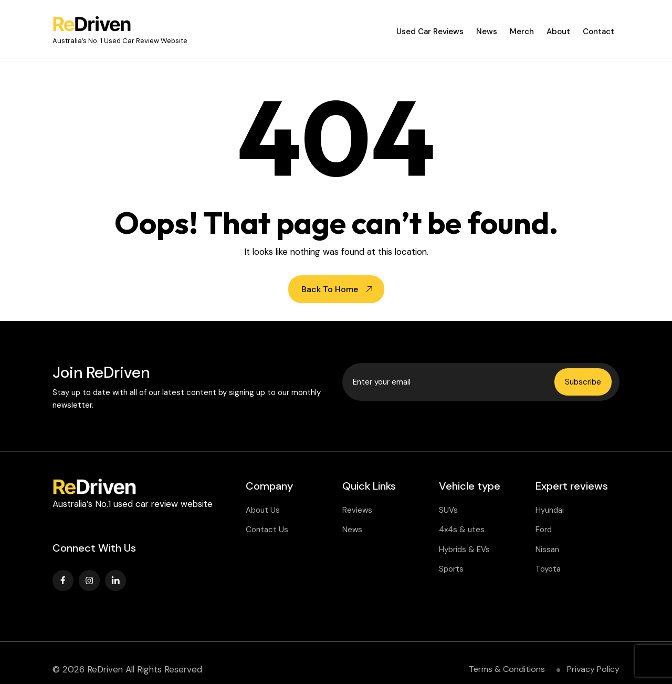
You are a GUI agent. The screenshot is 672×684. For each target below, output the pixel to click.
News (486, 31)
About (558, 31)
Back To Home (329, 289)
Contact (598, 31)
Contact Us (267, 529)
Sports (451, 569)
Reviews (357, 510)
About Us (263, 510)
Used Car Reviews (430, 31)
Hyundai (550, 510)
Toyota (548, 569)
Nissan (547, 549)
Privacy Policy (593, 669)
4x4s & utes (462, 529)
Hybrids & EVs (464, 549)
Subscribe (583, 382)
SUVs (448, 510)
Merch (522, 31)
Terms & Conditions (507, 669)
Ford (544, 529)
